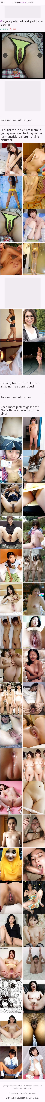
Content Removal (28, 1093)
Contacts (13, 1093)
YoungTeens (22, 2)
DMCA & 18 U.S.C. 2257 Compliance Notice (22, 1098)
